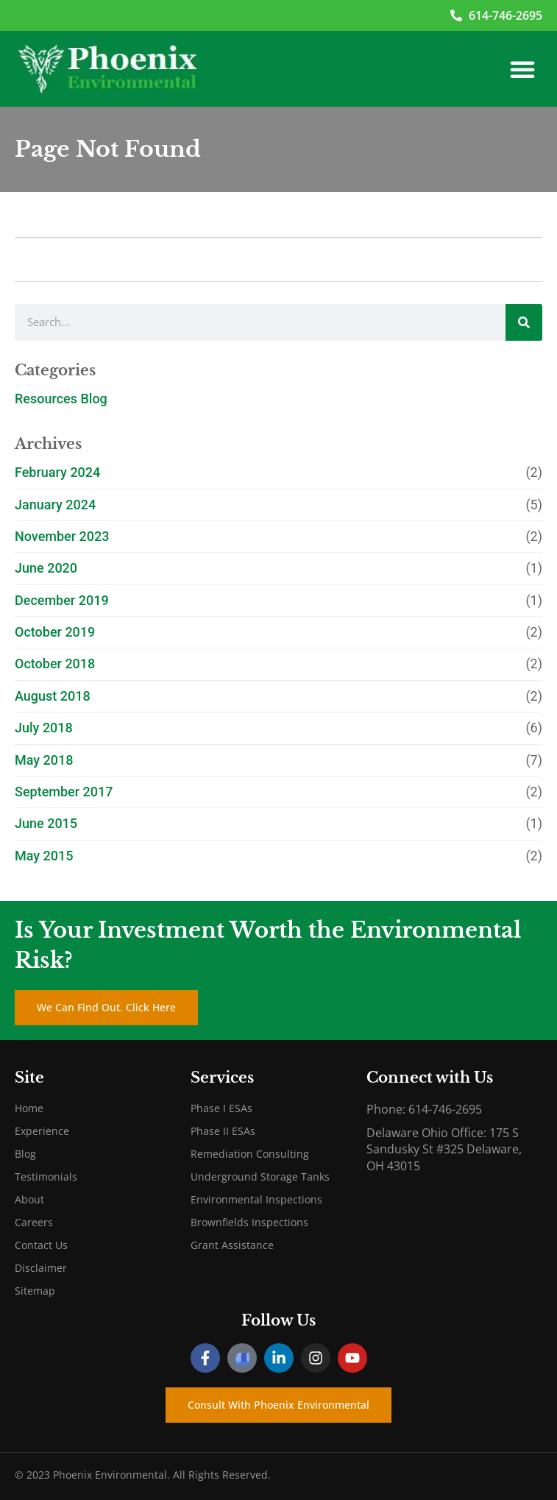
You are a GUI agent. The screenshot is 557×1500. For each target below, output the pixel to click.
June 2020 (46, 568)
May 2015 (44, 855)
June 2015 (46, 823)
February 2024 (57, 472)
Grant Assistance (232, 1245)
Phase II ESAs (223, 1131)
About (29, 1199)
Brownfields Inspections (249, 1222)
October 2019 (55, 632)
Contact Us (41, 1245)
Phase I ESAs (221, 1108)
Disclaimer (41, 1268)
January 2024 (55, 504)
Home (29, 1108)
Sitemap (35, 1291)
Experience (42, 1131)
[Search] (523, 322)
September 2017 (64, 791)
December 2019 (62, 600)
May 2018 (44, 760)
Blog (25, 1154)
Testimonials (46, 1177)
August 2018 (53, 696)
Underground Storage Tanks (260, 1177)
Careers (34, 1222)
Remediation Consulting (250, 1154)
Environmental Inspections (256, 1199)
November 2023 (62, 536)
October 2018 (55, 663)
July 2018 (44, 727)
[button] (522, 69)
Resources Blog (61, 398)
